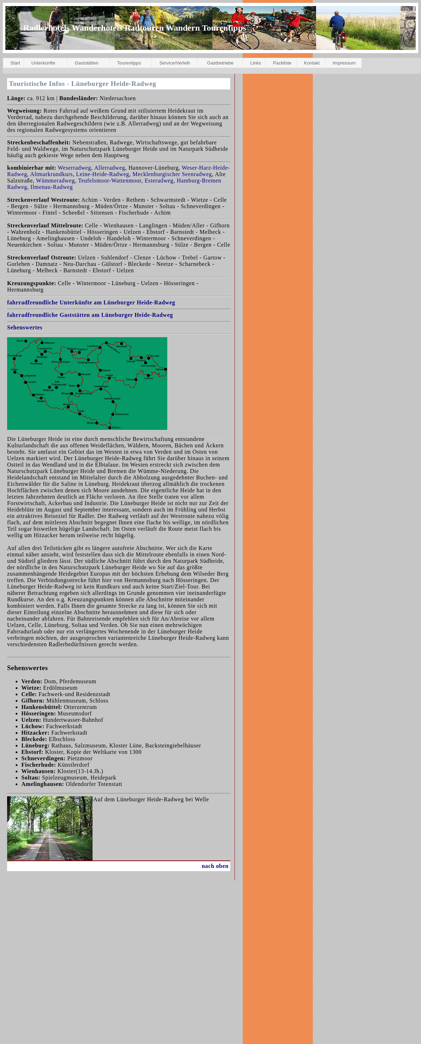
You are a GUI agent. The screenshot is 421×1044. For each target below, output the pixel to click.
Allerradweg (109, 168)
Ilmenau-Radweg (52, 187)
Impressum (344, 63)
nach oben (215, 866)
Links (255, 63)
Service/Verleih (174, 63)
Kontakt (312, 63)
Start (15, 63)
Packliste (282, 63)
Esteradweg (158, 181)
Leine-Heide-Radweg (102, 174)
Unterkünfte (43, 63)
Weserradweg (74, 168)
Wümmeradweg (55, 181)
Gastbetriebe (220, 63)
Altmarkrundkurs (51, 174)
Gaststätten (86, 63)
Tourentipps (129, 63)
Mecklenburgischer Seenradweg (172, 174)
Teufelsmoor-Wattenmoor (109, 181)
